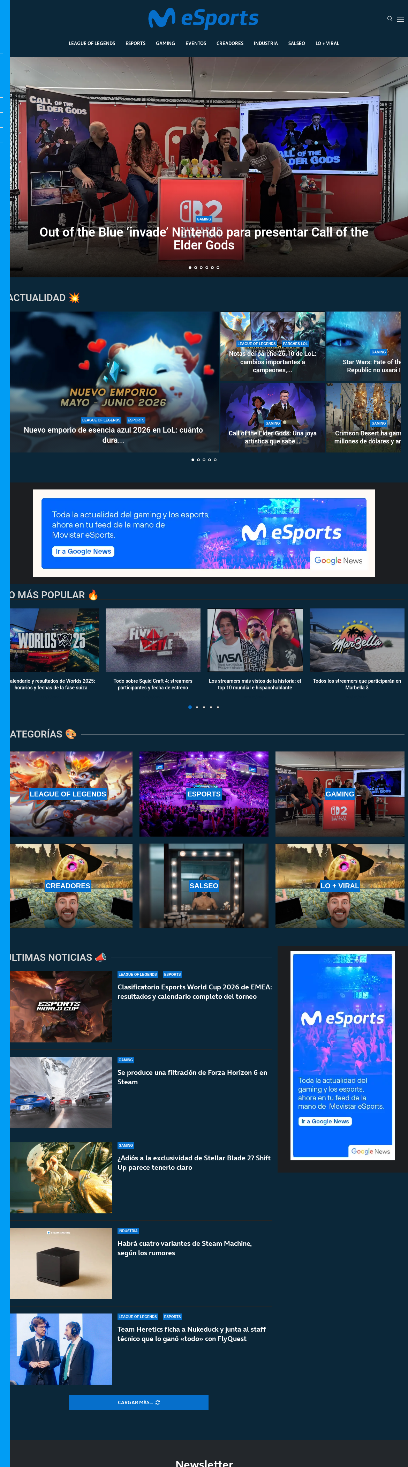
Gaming (165, 43)
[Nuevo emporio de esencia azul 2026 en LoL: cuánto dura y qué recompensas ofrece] (113, 382)
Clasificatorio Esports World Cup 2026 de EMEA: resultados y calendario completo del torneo (195, 991)
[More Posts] (139, 1402)
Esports (135, 43)
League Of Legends (92, 43)
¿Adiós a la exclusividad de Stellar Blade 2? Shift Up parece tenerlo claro (194, 1162)
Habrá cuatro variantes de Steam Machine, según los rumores (185, 1248)
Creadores (230, 43)
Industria (266, 43)
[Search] (389, 19)
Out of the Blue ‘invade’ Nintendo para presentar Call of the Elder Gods (203, 239)
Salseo (296, 43)
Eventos (196, 43)
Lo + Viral (327, 43)
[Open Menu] (400, 19)
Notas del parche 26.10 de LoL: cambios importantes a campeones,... (273, 362)
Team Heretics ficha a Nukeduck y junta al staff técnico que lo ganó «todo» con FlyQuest (191, 1333)
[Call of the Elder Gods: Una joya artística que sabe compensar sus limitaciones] (272, 417)
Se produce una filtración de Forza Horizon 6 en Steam (192, 1077)
